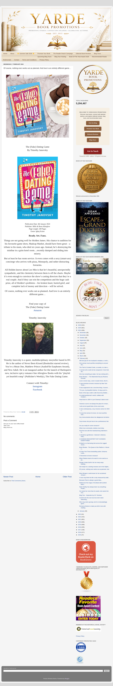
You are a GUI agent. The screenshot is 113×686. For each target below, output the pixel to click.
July (81, 345)
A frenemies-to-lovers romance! (88, 455)
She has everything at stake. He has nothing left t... (94, 374)
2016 (79, 532)
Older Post (67, 477)
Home (5, 53)
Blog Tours (97, 53)
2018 (79, 527)
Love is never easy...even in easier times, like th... (94, 381)
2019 (79, 524)
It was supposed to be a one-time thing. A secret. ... (94, 387)
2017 (79, 529)
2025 (79, 327)
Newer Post (8, 477)
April (81, 353)
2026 (79, 325)
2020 (79, 522)
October (82, 337)
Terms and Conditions (29, 60)
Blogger (67, 678)
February (82, 358)
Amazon (38, 310)
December (83, 332)
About (12, 53)
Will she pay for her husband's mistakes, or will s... (94, 360)
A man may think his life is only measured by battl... (94, 477)
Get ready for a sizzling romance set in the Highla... (94, 466)
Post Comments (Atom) (18, 480)
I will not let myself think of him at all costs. (91, 406)
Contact (16, 60)
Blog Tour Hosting (60, 56)
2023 (79, 514)
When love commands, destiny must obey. (91, 428)
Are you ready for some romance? (89, 425)
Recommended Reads (99, 56)
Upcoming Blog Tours (44, 56)
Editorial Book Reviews (83, 53)
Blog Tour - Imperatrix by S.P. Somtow (90, 495)
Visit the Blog (93, 123)
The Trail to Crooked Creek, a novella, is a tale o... (94, 367)
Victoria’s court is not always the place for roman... (94, 403)
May (81, 350)
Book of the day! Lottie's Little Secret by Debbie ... (94, 393)
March (82, 356)
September (83, 340)
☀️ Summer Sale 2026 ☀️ (25, 53)
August (82, 343)
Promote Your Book (43, 53)
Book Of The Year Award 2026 (79, 56)
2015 (79, 535)
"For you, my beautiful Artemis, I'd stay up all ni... (93, 390)
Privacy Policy (44, 60)
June (81, 348)
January (82, 511)
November (83, 335)
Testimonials (7, 60)
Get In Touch (92, 151)
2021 (79, 519)
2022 (79, 517)
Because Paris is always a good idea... (90, 480)
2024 (79, 330)
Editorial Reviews (92, 134)
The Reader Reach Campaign (63, 53)
